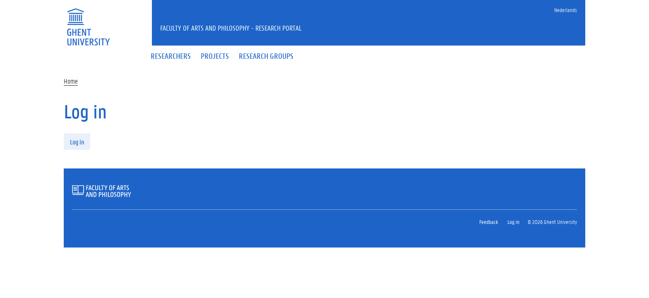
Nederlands (565, 9)
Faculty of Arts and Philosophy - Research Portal (231, 27)
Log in (77, 141)
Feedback (488, 221)
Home (71, 81)
